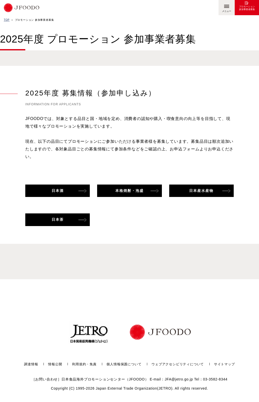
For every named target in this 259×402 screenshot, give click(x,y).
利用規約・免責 (81, 364)
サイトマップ (229, 364)
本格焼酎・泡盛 (129, 191)
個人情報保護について (123, 364)
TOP (7, 19)
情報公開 (50, 364)
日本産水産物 (201, 191)
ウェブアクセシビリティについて (180, 364)
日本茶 (58, 219)
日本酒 (58, 191)
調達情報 (25, 364)
